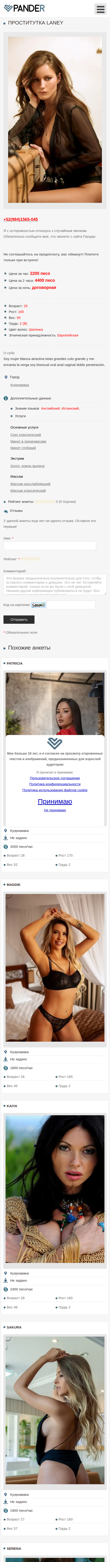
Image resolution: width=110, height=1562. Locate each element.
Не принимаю (55, 810)
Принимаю (55, 801)
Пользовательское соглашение (55, 778)
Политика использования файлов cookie (55, 790)
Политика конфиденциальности (55, 784)
